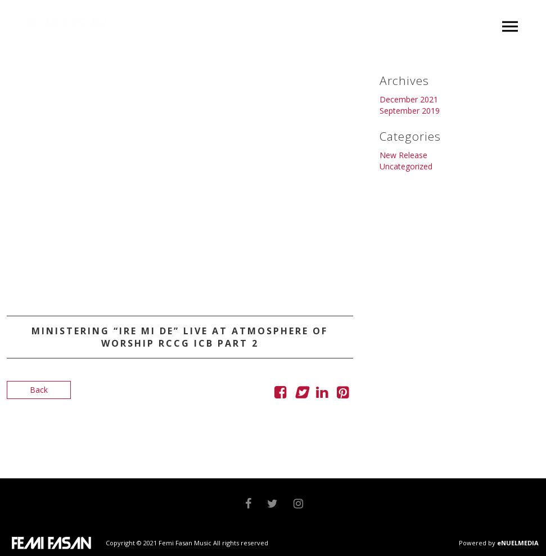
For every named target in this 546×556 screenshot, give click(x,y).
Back (39, 389)
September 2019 (410, 110)
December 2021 (409, 99)
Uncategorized (406, 166)
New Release (403, 155)
